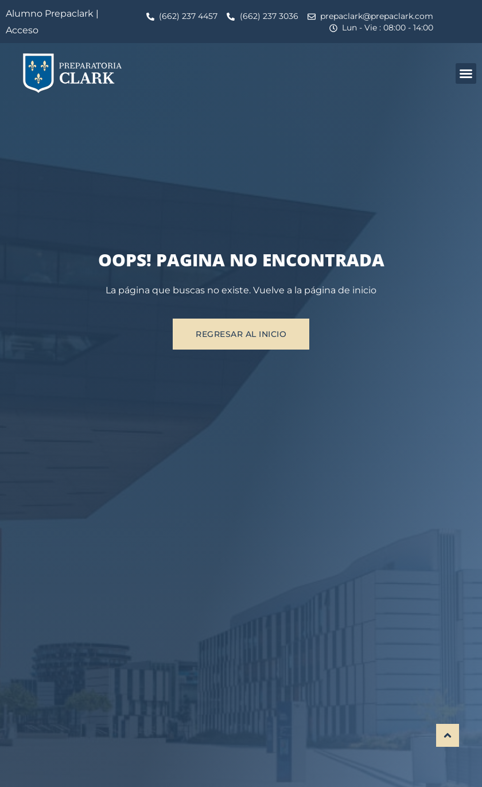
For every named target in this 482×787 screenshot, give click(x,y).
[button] (466, 73)
